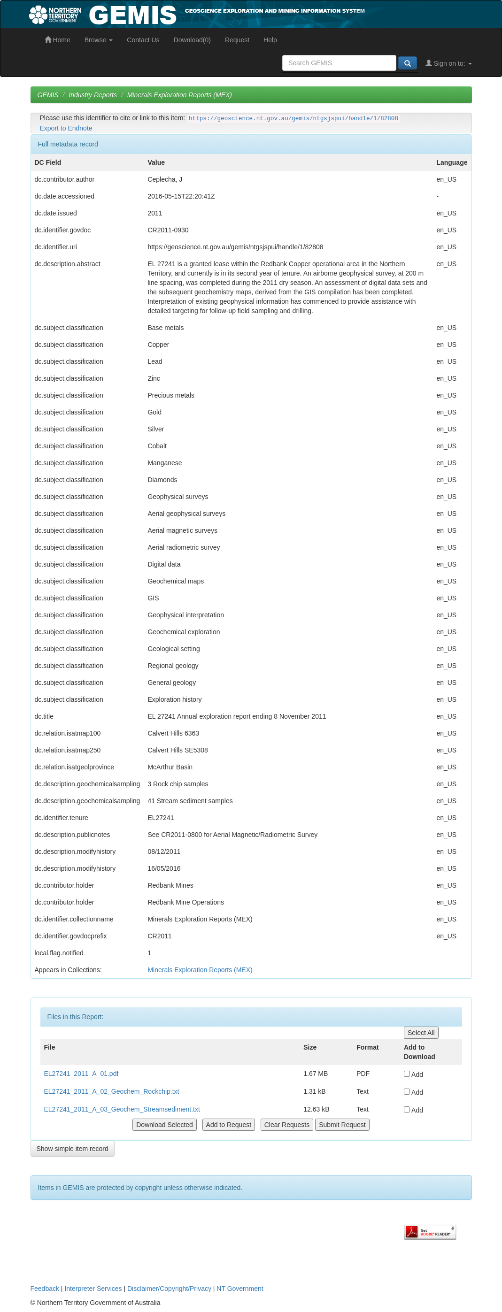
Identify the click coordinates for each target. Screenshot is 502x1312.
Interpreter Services (93, 1288)
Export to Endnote (66, 128)
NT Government (239, 1288)
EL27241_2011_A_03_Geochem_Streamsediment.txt (122, 1109)
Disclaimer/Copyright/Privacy (169, 1288)
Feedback (45, 1288)
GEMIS (48, 95)
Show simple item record (72, 1148)
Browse (99, 40)
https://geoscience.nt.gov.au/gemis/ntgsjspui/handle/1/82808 (293, 118)
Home (57, 40)
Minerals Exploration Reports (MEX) (179, 95)
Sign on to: (448, 63)
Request (237, 40)
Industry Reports (93, 95)
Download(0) (192, 40)
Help (270, 40)
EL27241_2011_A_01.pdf (81, 1073)
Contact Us (143, 40)
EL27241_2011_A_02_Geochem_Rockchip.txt (111, 1091)
